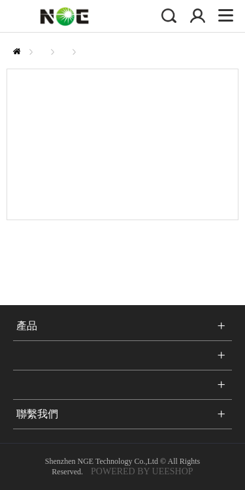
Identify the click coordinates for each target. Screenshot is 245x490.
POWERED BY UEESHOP (142, 471)
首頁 (17, 51)
